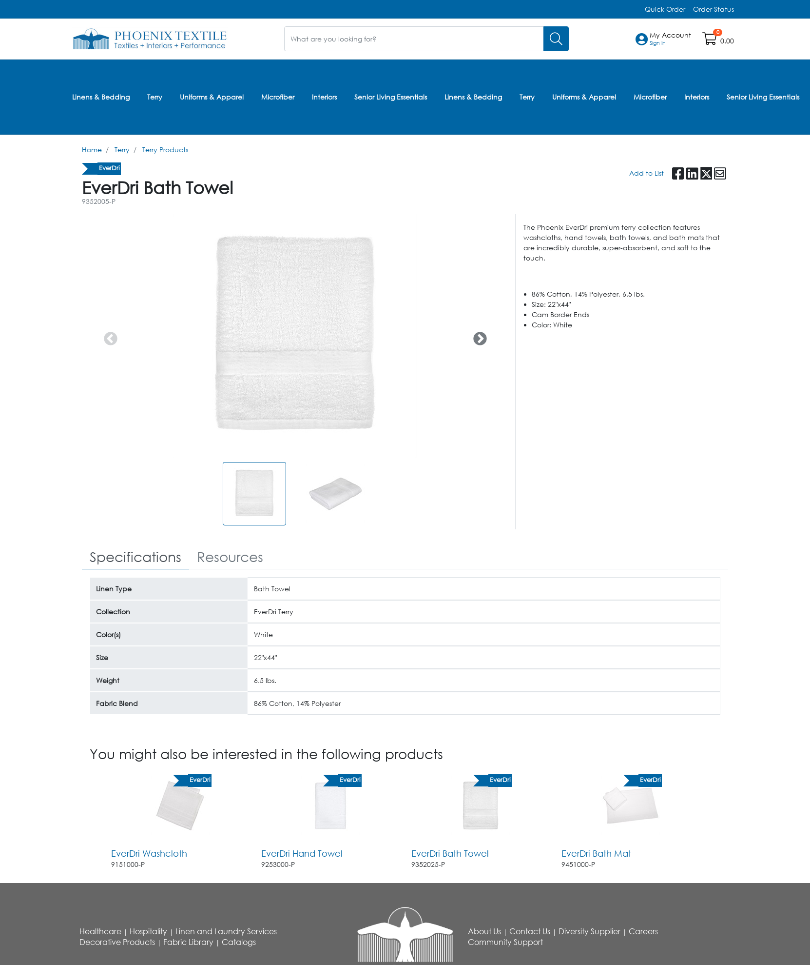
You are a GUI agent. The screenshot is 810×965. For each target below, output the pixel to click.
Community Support (505, 942)
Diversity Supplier (589, 931)
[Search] (556, 38)
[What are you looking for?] (414, 38)
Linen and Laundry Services (226, 931)
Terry (154, 97)
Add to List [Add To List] (646, 173)
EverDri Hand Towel (302, 853)
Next (477, 336)
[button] (670, 39)
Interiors (324, 97)
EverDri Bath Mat (596, 853)
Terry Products (165, 149)
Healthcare (100, 931)
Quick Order (665, 9)
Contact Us (529, 931)
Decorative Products (117, 942)
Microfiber (277, 97)
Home (92, 149)
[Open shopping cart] (710, 41)
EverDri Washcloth (149, 853)
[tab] (135, 557)
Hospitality (148, 931)
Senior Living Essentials (390, 97)
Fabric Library (188, 942)
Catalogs (239, 942)
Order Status (713, 9)
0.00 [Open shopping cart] (727, 41)
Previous (108, 336)
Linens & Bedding (101, 97)
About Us (484, 931)
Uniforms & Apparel (212, 97)
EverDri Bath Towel (450, 853)
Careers (643, 931)
